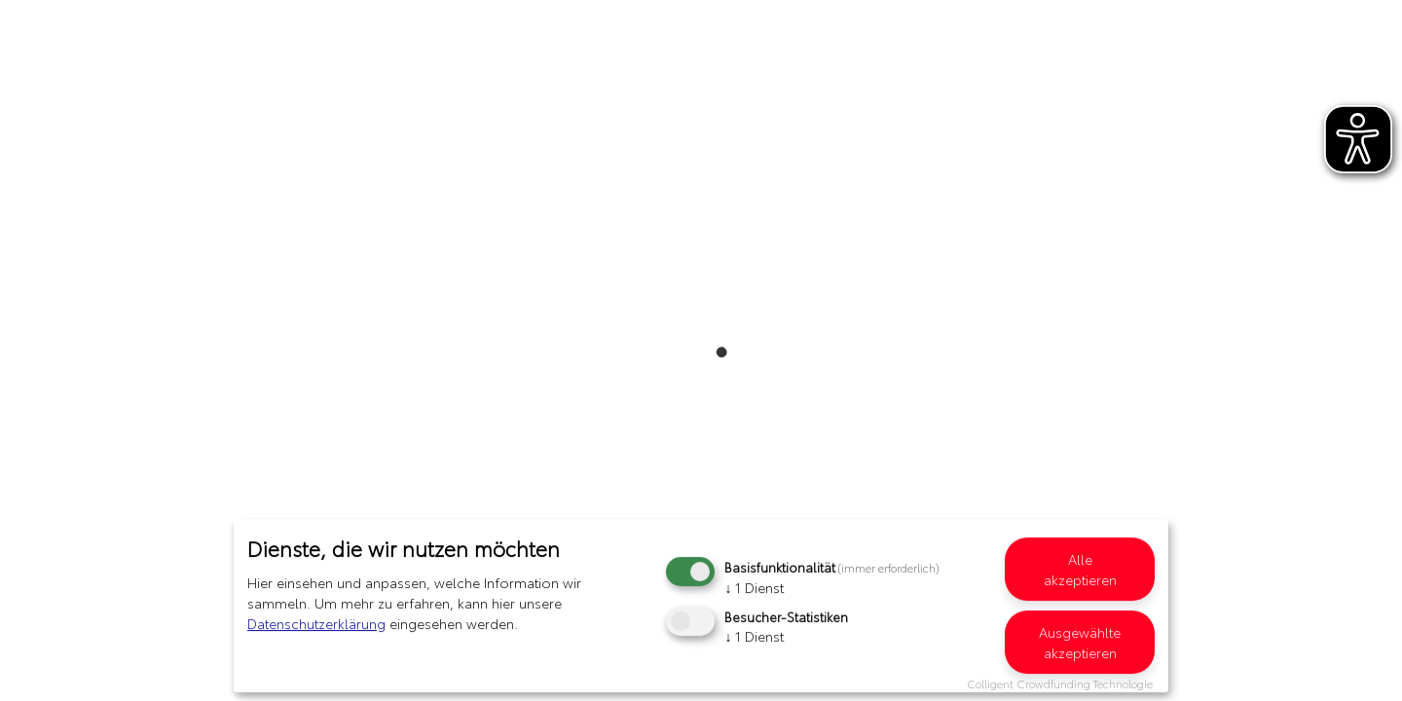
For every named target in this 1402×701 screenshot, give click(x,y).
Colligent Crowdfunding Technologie (1060, 683)
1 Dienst (754, 587)
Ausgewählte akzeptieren (1080, 642)
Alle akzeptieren (1080, 569)
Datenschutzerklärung (316, 623)
